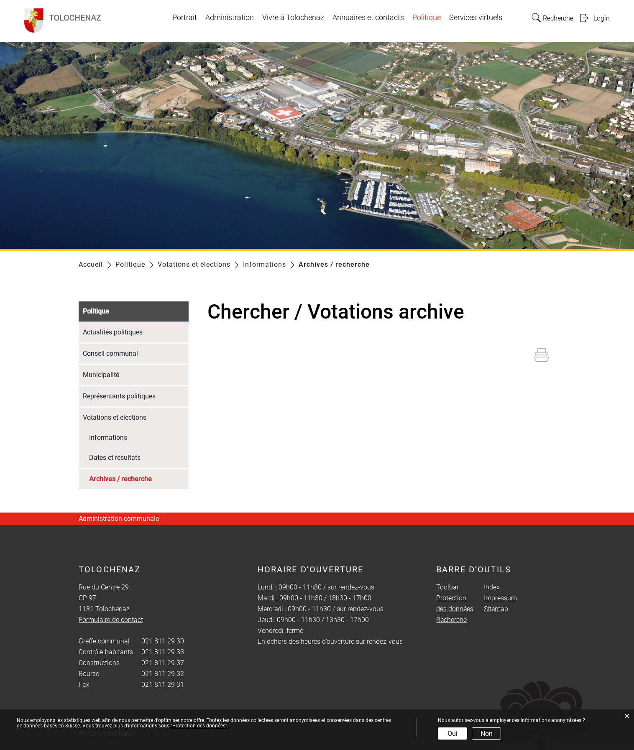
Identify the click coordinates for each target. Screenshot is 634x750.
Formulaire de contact (111, 620)
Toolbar (447, 587)
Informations (108, 437)
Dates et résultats (115, 458)
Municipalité (101, 375)
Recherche (451, 620)
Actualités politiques (113, 332)
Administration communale (119, 519)
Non (487, 733)
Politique (426, 17)
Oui (452, 733)
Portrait (184, 17)
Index (492, 587)
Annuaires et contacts (368, 17)
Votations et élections (114, 417)
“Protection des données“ (199, 726)
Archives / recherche (139, 478)
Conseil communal (110, 353)
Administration (229, 17)
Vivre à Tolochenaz (293, 17)
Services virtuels (475, 17)
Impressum (500, 598)
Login (601, 18)
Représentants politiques (119, 396)
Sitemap (496, 609)
